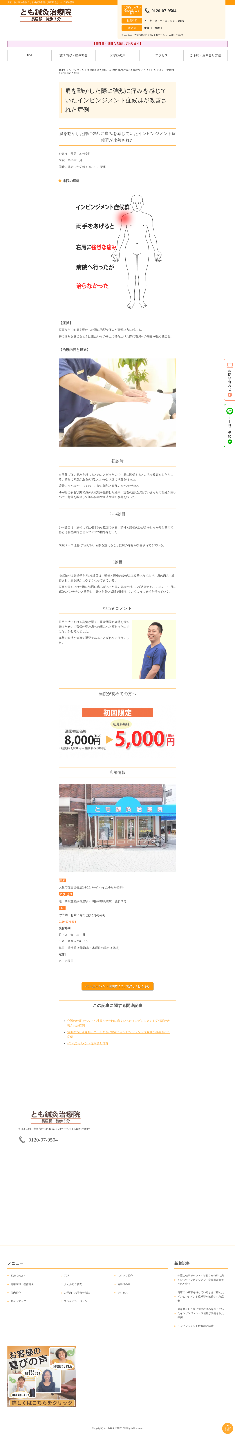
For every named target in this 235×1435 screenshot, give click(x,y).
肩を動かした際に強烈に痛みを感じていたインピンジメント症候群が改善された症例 (201, 1316)
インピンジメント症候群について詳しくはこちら (117, 986)
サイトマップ (18, 1305)
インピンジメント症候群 (80, 70)
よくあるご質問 (73, 1287)
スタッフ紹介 (125, 1279)
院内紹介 (16, 1296)
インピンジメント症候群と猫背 (87, 1046)
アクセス (161, 55)
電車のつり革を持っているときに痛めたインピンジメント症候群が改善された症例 (201, 1300)
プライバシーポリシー (77, 1305)
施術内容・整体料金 (73, 55)
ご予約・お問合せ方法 (205, 55)
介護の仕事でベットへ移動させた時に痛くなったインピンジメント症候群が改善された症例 (201, 1283)
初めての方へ (18, 1279)
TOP (29, 55)
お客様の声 (117, 55)
